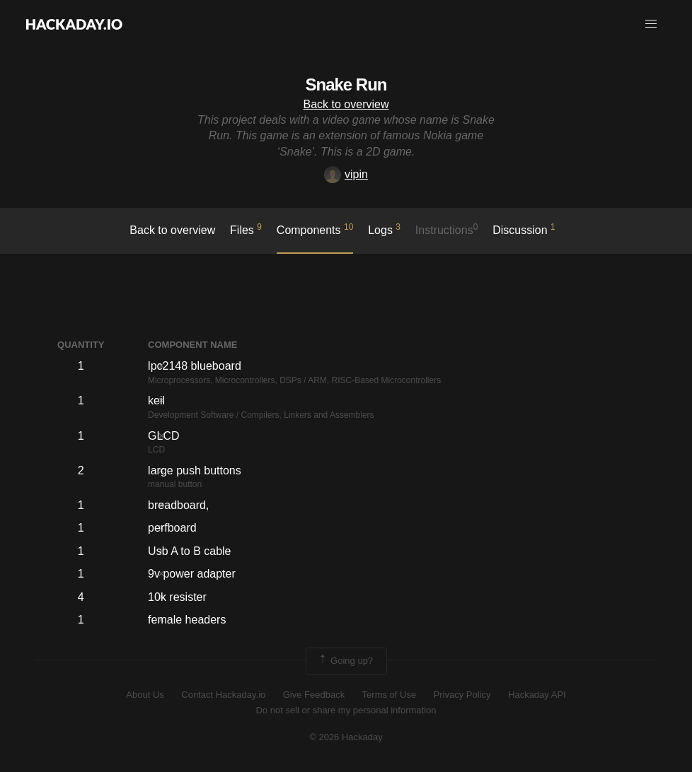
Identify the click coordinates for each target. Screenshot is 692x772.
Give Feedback (314, 694)
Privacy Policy (462, 694)
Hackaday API (537, 694)
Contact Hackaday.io (223, 694)
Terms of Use (389, 694)
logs (384, 229)
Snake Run (345, 84)
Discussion (523, 229)
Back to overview (346, 104)
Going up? (345, 661)
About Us (144, 694)
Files (246, 229)
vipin (346, 174)
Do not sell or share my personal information (345, 710)
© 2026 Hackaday (346, 737)
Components (315, 229)
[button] (651, 24)
